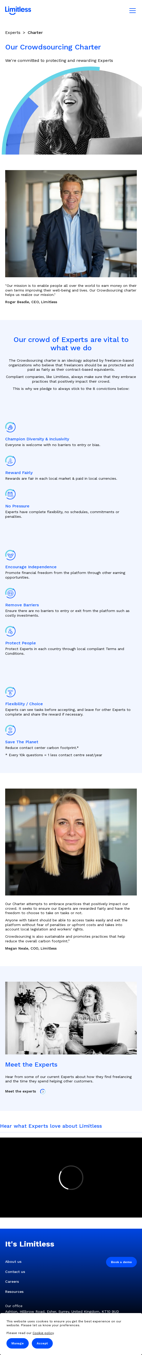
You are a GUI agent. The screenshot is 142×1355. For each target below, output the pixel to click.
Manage (17, 1343)
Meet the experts (25, 1091)
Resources (14, 1292)
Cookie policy (43, 1333)
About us (13, 1261)
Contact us (15, 1272)
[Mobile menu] (132, 10)
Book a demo (121, 1262)
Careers (12, 1281)
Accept (42, 1343)
